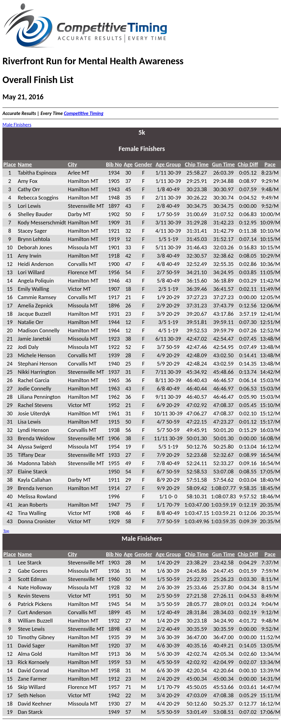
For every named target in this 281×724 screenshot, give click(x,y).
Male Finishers (16, 125)
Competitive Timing (83, 113)
